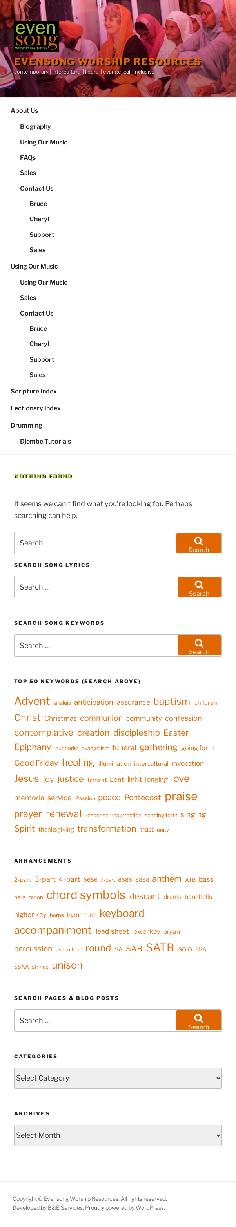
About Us (24, 110)
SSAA (21, 967)
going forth (197, 748)
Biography (35, 126)
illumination (114, 763)
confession (183, 718)
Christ (27, 717)
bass (206, 879)
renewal (64, 813)
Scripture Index (34, 391)
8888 (142, 880)
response (97, 815)
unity (163, 829)
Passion (85, 798)
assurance (133, 702)
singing (193, 814)
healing (78, 762)
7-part (107, 880)
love (180, 778)
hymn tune (82, 914)
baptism (171, 701)
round (98, 948)
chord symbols (85, 895)
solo (185, 948)
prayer (28, 813)
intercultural (151, 763)
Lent (117, 779)
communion (101, 718)
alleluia (62, 702)
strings (40, 967)
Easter (176, 733)
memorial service (43, 797)
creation (93, 732)
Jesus (26, 778)
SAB (134, 948)
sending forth (161, 815)
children (205, 702)
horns (57, 915)
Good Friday (36, 763)
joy (48, 779)
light (134, 779)
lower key (146, 931)
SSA (201, 949)
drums (172, 896)
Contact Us (36, 188)
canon (35, 897)
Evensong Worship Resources (108, 61)
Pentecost (142, 797)
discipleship (136, 732)
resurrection (126, 815)
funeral (124, 747)
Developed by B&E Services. (49, 1207)
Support (41, 234)
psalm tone (69, 949)
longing (156, 779)
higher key (30, 914)
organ (171, 931)
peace (109, 797)
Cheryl (39, 219)
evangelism (95, 748)
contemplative (43, 732)
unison (67, 965)
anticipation (93, 702)
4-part (69, 879)
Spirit (24, 828)
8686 (125, 880)
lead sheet (112, 931)
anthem (167, 878)
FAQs (28, 157)
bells (19, 897)
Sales (28, 173)
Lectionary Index (36, 408)
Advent (32, 701)
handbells (198, 896)
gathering (159, 747)
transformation (106, 828)
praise (181, 796)
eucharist (67, 748)
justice (71, 779)
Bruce (38, 204)
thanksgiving (56, 829)
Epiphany (32, 747)
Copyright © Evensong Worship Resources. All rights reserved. (90, 1198)
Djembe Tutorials (45, 441)
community (144, 718)
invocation (188, 763)
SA (119, 949)
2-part (22, 879)
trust (147, 829)
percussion (33, 948)
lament (97, 779)
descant (145, 896)
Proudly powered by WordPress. (125, 1207)
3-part (45, 879)
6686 (91, 880)
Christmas (60, 718)
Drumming (26, 425)
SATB (160, 947)
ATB (190, 880)
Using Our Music (43, 142)
